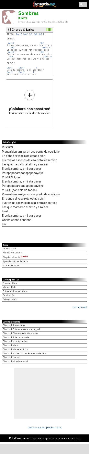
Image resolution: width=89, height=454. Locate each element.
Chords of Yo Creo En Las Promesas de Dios (24, 353)
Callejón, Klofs (10, 299)
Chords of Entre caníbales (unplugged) (22, 329)
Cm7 (30, 34)
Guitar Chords (9, 248)
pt (67, 438)
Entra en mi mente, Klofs (15, 291)
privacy (50, 438)
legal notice (38, 438)
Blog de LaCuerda (15, 257)
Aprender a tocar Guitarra (15, 261)
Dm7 (40, 34)
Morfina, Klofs (9, 287)
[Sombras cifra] (54, 427)
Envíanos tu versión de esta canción (29, 102)
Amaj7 (19, 34)
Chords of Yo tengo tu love (15, 341)
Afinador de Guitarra (13, 252)
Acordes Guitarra (11, 265)
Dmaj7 (22, 67)
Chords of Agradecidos (14, 325)
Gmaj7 (10, 67)
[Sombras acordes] (37, 427)
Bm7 (35, 34)
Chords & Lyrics (23, 30)
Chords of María (11, 345)
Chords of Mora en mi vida (16, 349)
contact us (75, 438)
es (57, 438)
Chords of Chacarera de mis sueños (20, 333)
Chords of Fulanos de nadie (16, 337)
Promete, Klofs (10, 283)
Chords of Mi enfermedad (15, 361)
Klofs (22, 18)
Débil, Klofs (8, 295)
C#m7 (25, 34)
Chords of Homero (11, 357)
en (62, 438)
